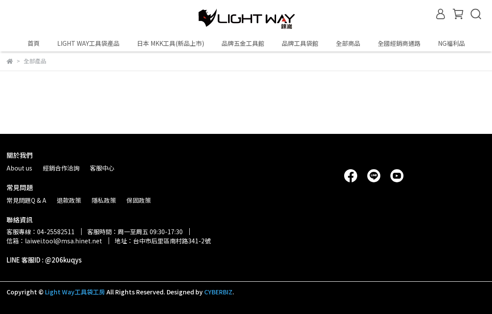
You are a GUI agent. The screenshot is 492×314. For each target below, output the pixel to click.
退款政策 (69, 200)
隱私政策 (104, 200)
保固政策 (138, 200)
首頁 (33, 43)
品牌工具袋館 (300, 43)
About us (19, 168)
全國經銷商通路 (399, 43)
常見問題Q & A (26, 200)
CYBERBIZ (218, 291)
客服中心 (102, 168)
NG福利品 (451, 43)
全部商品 (348, 43)
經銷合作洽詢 (61, 168)
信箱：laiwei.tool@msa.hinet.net (54, 240)
